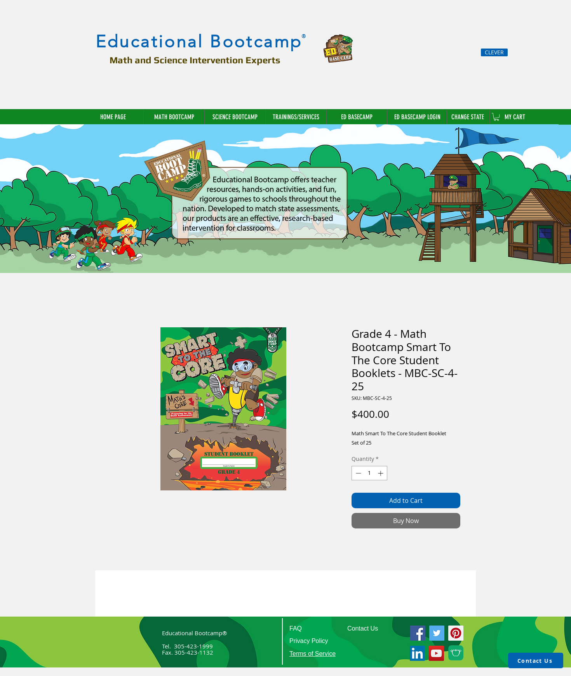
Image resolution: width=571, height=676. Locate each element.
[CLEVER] (494, 52)
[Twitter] (436, 633)
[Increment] (381, 473)
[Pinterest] (455, 633)
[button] (468, 117)
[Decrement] (357, 473)
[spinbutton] (369, 473)
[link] (496, 117)
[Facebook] (417, 633)
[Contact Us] (535, 660)
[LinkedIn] (417, 653)
